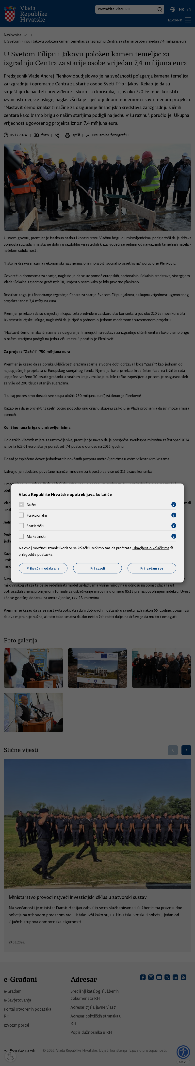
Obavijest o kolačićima (150, 548)
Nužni (31, 504)
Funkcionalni (37, 515)
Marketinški (36, 536)
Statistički (35, 526)
